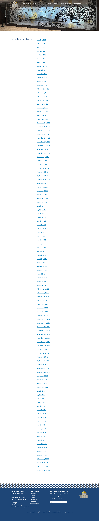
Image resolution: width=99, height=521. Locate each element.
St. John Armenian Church (28, 4)
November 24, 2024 (43, 334)
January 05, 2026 (42, 115)
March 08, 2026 (42, 81)
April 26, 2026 (41, 55)
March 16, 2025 (42, 278)
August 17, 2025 (42, 195)
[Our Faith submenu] (59, 3)
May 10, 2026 (41, 47)
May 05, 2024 (41, 432)
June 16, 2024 (41, 414)
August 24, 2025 (42, 191)
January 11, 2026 (42, 111)
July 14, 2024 (41, 398)
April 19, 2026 (41, 59)
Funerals (33, 497)
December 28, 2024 (43, 315)
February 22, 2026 (43, 89)
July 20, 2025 (41, 210)
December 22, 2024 (43, 319)
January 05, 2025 (42, 312)
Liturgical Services (66, 3)
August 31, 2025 (42, 187)
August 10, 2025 (42, 198)
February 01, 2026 (43, 100)
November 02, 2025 (43, 153)
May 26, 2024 (41, 425)
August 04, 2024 (42, 387)
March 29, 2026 (42, 70)
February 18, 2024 (43, 459)
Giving (85, 3)
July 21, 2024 (41, 395)
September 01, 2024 (43, 372)
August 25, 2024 (42, 376)
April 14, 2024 (41, 436)
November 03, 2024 (43, 346)
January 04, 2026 (42, 119)
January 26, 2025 (42, 304)
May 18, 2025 (41, 244)
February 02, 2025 (43, 300)
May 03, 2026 (41, 51)
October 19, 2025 (42, 161)
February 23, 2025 (43, 289)
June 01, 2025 (41, 236)
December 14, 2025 (43, 130)
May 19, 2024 (41, 429)
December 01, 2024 (43, 331)
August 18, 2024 (42, 380)
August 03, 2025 (42, 202)
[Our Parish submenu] (51, 3)
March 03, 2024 (42, 455)
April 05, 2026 (42, 66)
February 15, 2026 (43, 93)
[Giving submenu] (87, 3)
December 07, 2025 (43, 134)
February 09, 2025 (43, 296)
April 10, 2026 (41, 62)
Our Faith (56, 3)
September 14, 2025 (43, 179)
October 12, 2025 (42, 164)
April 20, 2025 (42, 259)
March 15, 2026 (42, 78)
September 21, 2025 (43, 176)
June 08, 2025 (41, 232)
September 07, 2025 (43, 183)
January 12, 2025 (42, 308)
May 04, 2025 (41, 251)
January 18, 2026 (42, 108)
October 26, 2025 (43, 157)
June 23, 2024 (41, 410)
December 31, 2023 (43, 470)
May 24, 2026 (41, 40)
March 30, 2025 (42, 270)
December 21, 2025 (43, 127)
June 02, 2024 (41, 421)
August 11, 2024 (42, 383)
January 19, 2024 (42, 466)
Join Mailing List (35, 503)
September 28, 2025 (43, 172)
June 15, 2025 (41, 229)
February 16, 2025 (43, 293)
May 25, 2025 (41, 240)
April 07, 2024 (41, 440)
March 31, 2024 (42, 444)
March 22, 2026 (42, 74)
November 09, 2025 (43, 149)
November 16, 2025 (43, 146)
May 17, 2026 (41, 44)
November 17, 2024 (43, 338)
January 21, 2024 (42, 463)
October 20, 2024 (43, 353)
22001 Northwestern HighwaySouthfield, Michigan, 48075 (18, 498)
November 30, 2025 (43, 138)
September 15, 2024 (43, 364)
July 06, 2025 (41, 217)
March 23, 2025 (42, 274)
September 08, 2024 (43, 368)
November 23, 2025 (43, 142)
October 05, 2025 (43, 168)
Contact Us (33, 501)
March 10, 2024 (42, 451)
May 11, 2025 (41, 247)
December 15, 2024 (43, 323)
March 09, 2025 (42, 281)
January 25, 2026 (42, 104)
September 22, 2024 (43, 361)
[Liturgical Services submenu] (71, 3)
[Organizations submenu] (81, 3)
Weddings (33, 493)
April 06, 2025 (42, 266)
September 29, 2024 (43, 357)
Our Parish (48, 3)
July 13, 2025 (41, 213)
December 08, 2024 (43, 327)
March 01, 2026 (42, 85)
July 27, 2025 (41, 206)
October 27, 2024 (42, 349)
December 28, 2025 (43, 123)
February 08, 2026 (43, 96)
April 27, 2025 (41, 255)
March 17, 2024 (42, 448)
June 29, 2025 (41, 221)
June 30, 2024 (41, 406)
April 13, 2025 (41, 263)
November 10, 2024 (43, 342)
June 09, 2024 (41, 417)
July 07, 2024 (41, 402)
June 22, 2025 (41, 225)
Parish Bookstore (35, 499)
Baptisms (33, 495)
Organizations (77, 3)
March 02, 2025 (42, 285)
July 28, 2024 (41, 391)
